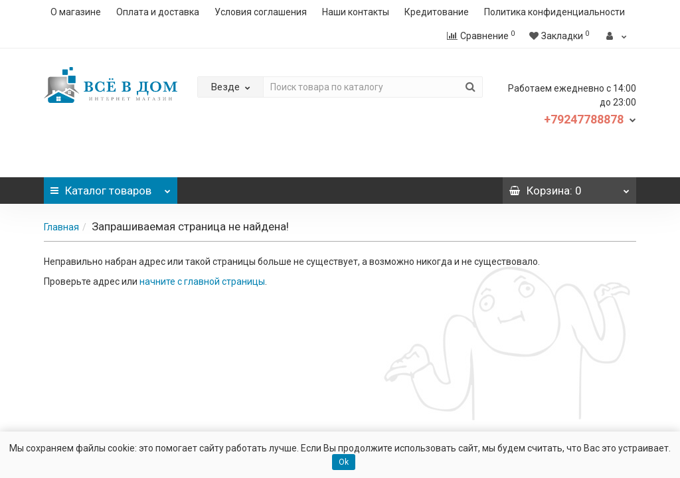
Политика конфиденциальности (554, 12)
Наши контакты (355, 12)
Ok (344, 462)
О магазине (75, 12)
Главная (61, 227)
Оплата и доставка (157, 12)
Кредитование (436, 12)
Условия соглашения (260, 12)
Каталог (110, 187)
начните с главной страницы (202, 281)
